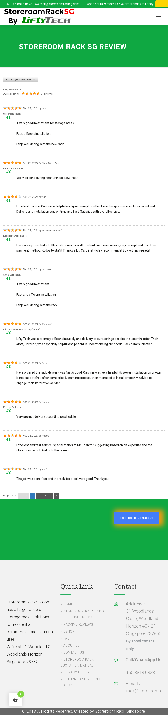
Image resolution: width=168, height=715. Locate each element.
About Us (71, 645)
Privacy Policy (76, 672)
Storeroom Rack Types (84, 611)
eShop (69, 631)
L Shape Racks (80, 617)
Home (68, 604)
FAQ (66, 638)
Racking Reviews (78, 624)
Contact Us (73, 652)
